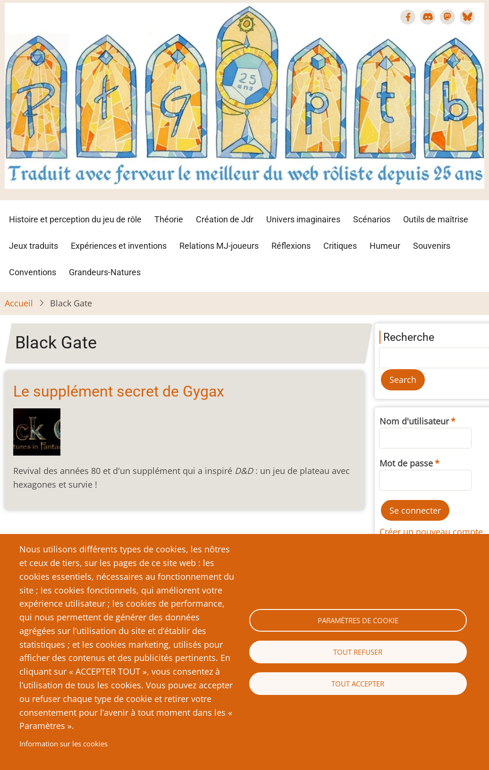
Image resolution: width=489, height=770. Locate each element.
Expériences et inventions (119, 246)
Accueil (19, 303)
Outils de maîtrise (435, 219)
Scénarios (371, 219)
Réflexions (291, 246)
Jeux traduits (33, 246)
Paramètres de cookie (358, 620)
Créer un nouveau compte (431, 531)
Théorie (168, 219)
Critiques (340, 246)
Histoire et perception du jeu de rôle (75, 219)
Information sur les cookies (63, 743)
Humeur (385, 246)
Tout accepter (357, 683)
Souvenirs (431, 246)
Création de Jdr (224, 219)
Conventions (32, 272)
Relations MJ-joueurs (219, 246)
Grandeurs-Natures (105, 272)
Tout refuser (357, 652)
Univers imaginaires (303, 219)
